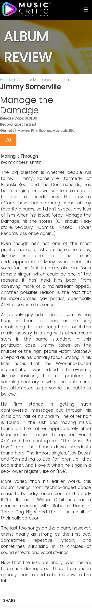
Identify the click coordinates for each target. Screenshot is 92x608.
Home (6, 80)
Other (23, 80)
